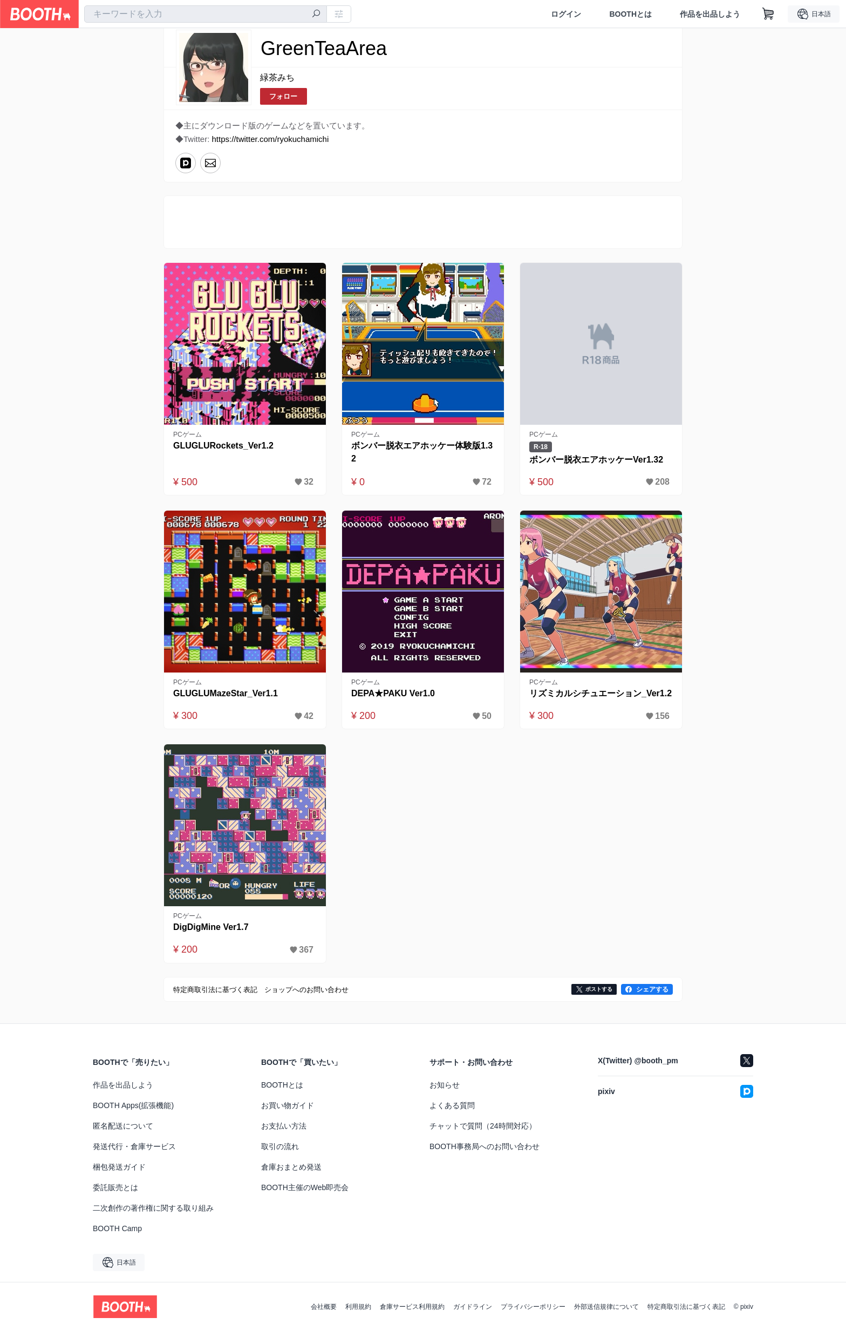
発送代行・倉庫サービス (134, 1146)
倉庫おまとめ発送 (291, 1167)
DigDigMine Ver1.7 (211, 927)
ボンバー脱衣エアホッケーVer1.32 (596, 459)
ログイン (566, 14)
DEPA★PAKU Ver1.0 (393, 693)
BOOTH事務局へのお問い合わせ (484, 1146)
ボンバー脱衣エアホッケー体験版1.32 (422, 452)
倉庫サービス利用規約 (412, 1306)
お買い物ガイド (287, 1105)
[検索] (316, 14)
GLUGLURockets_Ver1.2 (223, 445)
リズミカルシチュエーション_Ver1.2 (600, 693)
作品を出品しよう (710, 14)
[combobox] (205, 14)
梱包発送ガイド (119, 1167)
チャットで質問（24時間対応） (482, 1126)
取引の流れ (280, 1146)
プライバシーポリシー (533, 1306)
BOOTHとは (630, 14)
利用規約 (358, 1306)
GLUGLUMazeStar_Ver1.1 (225, 693)
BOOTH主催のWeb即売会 (305, 1187)
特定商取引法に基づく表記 (686, 1306)
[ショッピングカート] (768, 14)
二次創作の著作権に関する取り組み (153, 1208)
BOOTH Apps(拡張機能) (133, 1105)
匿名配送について (123, 1126)
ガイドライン (472, 1306)
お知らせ (444, 1085)
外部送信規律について (606, 1306)
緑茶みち (277, 77)
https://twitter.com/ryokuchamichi (270, 139)
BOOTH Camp (117, 1228)
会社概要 (324, 1306)
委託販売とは (115, 1187)
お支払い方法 (283, 1126)
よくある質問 (452, 1105)
